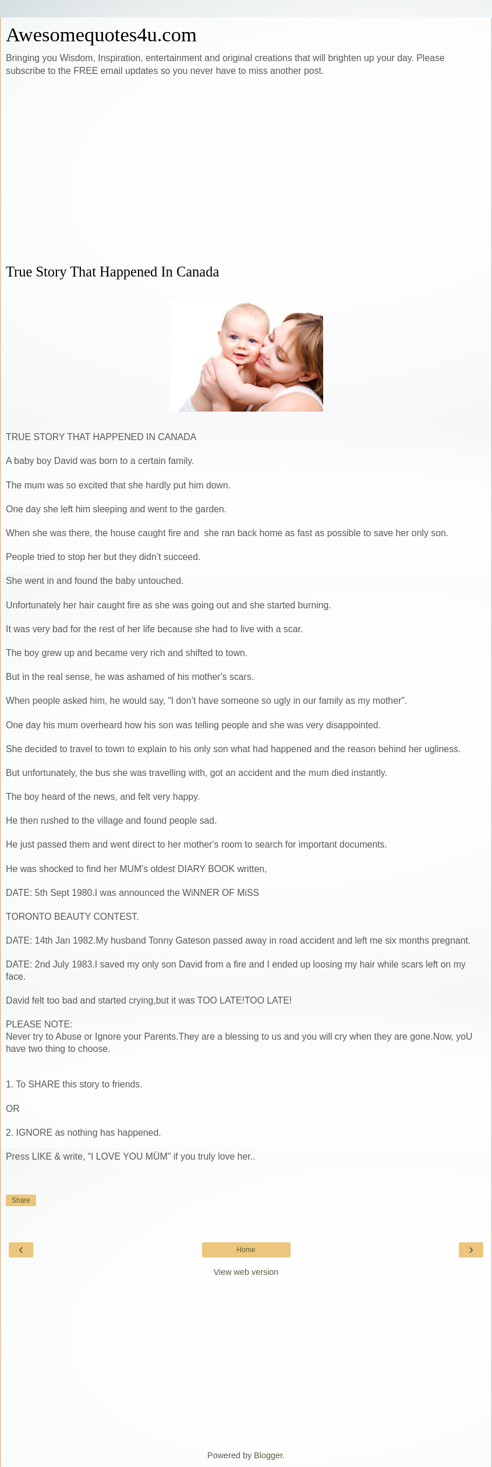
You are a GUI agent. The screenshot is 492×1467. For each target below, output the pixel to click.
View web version (246, 1272)
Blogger (268, 1455)
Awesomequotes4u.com (101, 34)
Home (245, 1250)
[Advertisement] (246, 170)
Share (21, 1200)
